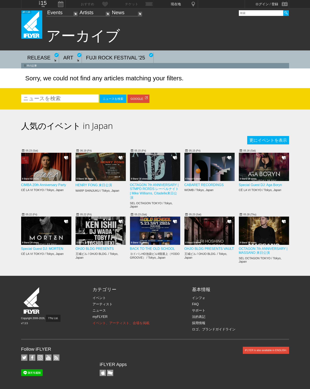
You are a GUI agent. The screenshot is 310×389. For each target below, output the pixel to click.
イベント (99, 298)
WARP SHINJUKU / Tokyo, (97, 190)
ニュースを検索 (113, 98)
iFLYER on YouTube (48, 357)
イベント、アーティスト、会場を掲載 (121, 323)
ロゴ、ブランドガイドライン (213, 329)
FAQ (195, 304)
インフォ (198, 298)
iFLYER (31, 300)
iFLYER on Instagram (40, 357)
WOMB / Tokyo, (199, 190)
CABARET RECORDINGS (204, 185)
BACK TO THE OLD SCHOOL (152, 248)
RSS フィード (56, 357)
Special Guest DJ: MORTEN (42, 248)
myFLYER (100, 316)
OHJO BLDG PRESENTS (95, 248)
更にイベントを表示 (268, 140)
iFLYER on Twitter (24, 357)
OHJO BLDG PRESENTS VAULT (209, 248)
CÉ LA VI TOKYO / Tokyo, (42, 190)
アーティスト (103, 304)
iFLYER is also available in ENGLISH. (266, 350)
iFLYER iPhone (103, 373)
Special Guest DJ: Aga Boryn (260, 185)
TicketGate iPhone (110, 373)
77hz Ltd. (53, 318)
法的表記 (198, 316)
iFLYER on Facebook (32, 357)
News (118, 12)
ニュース (99, 310)
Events (55, 12)
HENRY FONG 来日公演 (94, 185)
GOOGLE (137, 98)
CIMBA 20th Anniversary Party (43, 185)
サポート (198, 310)
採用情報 (198, 323)
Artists (87, 12)
